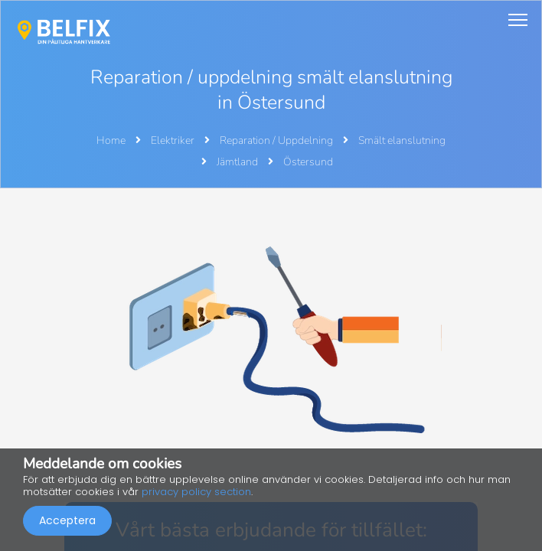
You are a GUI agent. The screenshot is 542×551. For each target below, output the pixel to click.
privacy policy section (196, 491)
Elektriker (174, 140)
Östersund (308, 162)
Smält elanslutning (402, 140)
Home (111, 140)
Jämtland (238, 162)
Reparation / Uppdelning (277, 140)
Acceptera (67, 520)
